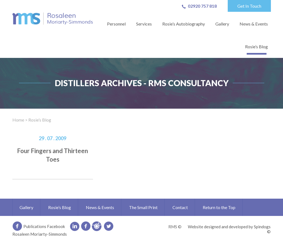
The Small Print (143, 207)
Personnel (116, 23)
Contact (180, 207)
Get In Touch (249, 6)
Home (18, 119)
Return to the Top (219, 207)
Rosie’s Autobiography (183, 23)
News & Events (254, 23)
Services (144, 23)
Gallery (222, 23)
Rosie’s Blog (256, 46)
